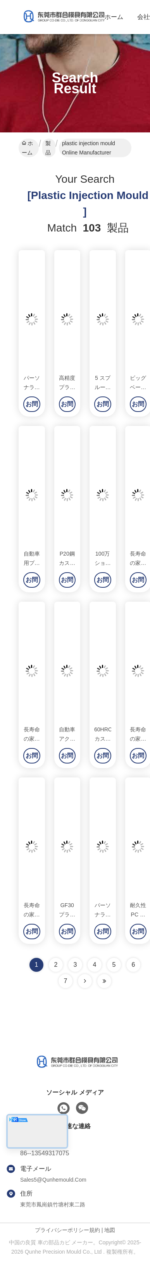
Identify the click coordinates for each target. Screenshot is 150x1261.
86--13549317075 (44, 1153)
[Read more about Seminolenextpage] (85, 981)
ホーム (114, 17)
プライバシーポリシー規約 (67, 1230)
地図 (109, 1230)
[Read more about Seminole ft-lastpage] (104, 981)
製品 (48, 148)
